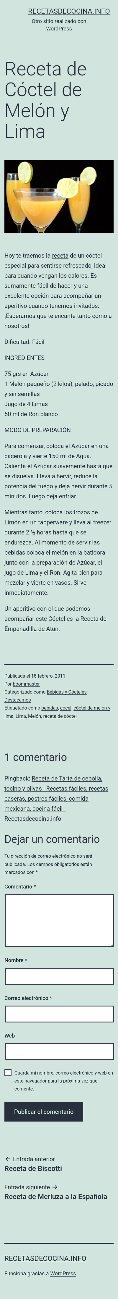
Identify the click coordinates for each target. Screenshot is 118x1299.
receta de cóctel (59, 716)
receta (60, 255)
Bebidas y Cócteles (67, 692)
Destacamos (17, 700)
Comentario (20, 886)
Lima (21, 716)
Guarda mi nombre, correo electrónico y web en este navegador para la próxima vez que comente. (63, 1081)
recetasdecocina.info (69, 11)
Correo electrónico (28, 998)
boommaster (26, 684)
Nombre (15, 960)
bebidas (49, 708)
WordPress (63, 1273)
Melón (34, 716)
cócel (65, 708)
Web (9, 1036)
